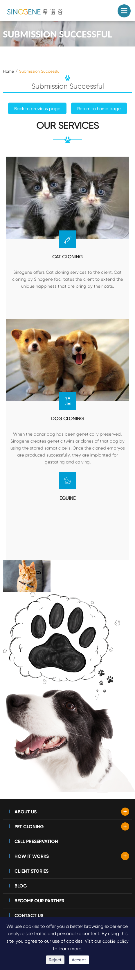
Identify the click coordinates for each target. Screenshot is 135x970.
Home (8, 71)
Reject (55, 959)
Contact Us (29, 915)
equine (67, 498)
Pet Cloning (29, 826)
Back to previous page (37, 108)
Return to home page (99, 108)
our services (67, 126)
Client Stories (31, 871)
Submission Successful (39, 71)
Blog (21, 886)
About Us (26, 812)
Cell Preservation (36, 841)
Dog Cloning (67, 418)
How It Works (32, 856)
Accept (79, 959)
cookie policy (115, 941)
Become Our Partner (39, 900)
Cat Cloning (67, 256)
